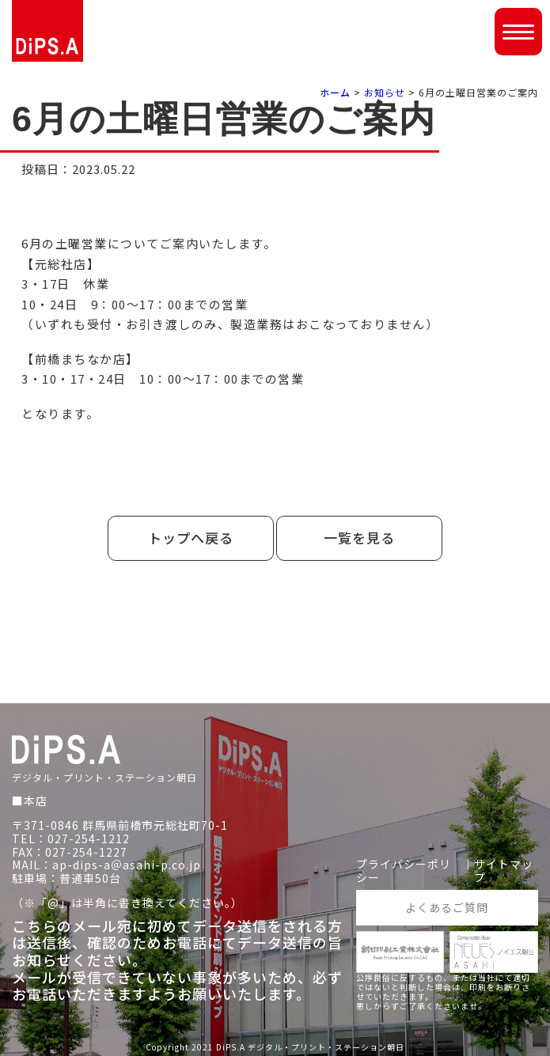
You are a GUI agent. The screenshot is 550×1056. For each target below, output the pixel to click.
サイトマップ (503, 870)
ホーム (335, 92)
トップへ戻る (190, 537)
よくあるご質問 (446, 907)
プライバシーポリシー (403, 870)
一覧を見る (359, 537)
